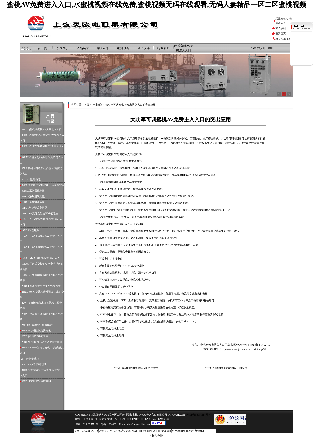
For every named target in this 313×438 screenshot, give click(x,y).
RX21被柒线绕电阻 (35, 364)
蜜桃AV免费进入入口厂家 (215, 344)
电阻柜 (190, 431)
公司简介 (63, 48)
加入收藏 (280, 28)
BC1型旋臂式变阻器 (35, 207)
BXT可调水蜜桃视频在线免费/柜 (42, 285)
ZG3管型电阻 (31, 230)
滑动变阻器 (124, 431)
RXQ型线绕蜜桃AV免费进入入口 (43, 129)
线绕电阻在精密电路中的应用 (230, 367)
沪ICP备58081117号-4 (197, 414)
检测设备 (123, 48)
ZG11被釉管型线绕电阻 (37, 381)
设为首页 (280, 33)
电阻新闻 (85, 431)
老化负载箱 (32, 358)
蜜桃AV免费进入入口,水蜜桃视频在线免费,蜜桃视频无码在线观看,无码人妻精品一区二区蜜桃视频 (156, 4)
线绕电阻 (180, 431)
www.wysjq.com (245, 344)
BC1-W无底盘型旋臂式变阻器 (41, 213)
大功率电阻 (168, 431)
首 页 (42, 48)
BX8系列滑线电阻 (34, 202)
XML (283, 38)
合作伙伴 (143, 48)
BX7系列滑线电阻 (34, 196)
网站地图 (200, 431)
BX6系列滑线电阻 (34, 190)
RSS (277, 38)
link (289, 38)
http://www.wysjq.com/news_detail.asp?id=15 (246, 349)
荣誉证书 (103, 48)
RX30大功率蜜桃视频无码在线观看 (44, 185)
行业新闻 (163, 48)
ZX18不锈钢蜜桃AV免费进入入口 (43, 258)
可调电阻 (234, 138)
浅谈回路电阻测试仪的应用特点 (140, 367)
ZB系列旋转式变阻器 (36, 336)
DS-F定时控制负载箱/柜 (37, 330)
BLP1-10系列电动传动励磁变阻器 (43, 341)
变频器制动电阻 (152, 431)
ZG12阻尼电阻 (32, 179)
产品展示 (83, 48)
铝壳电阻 (112, 431)
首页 (86, 104)
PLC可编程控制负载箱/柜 (38, 324)
